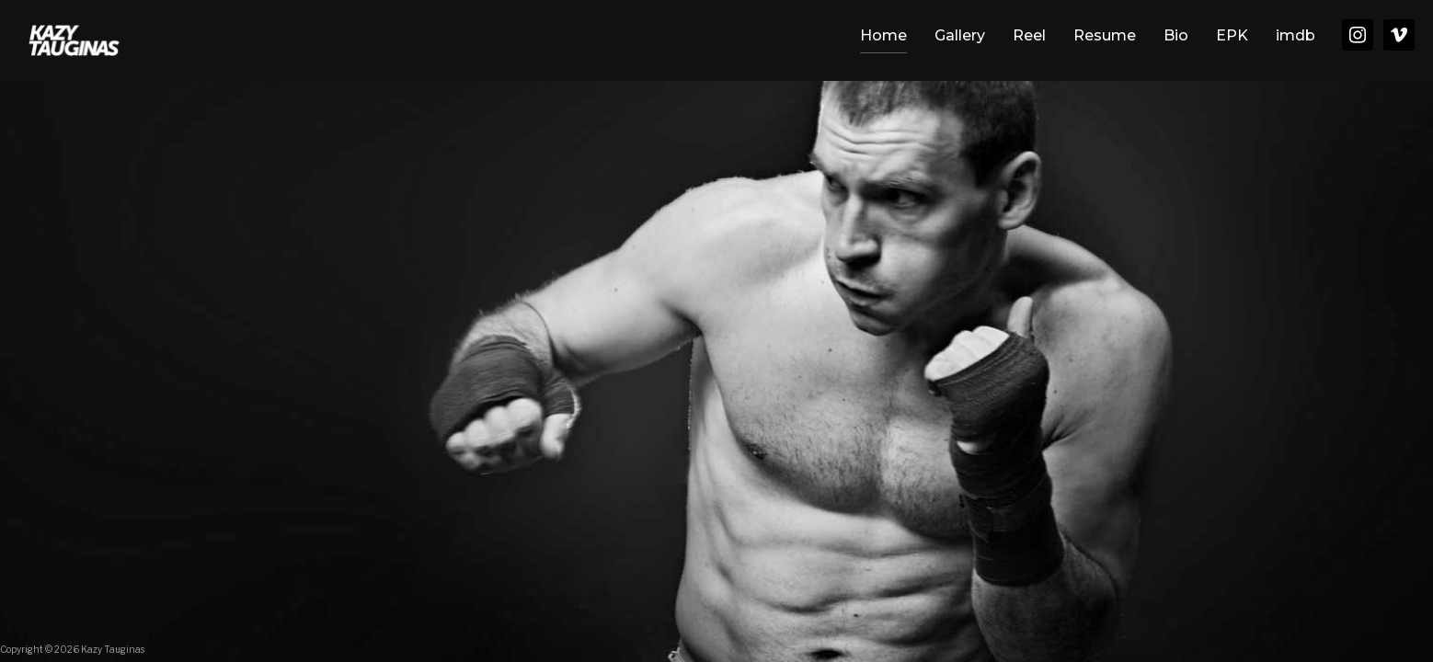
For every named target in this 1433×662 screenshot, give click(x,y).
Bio (1176, 35)
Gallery (959, 35)
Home (883, 35)
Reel (1029, 35)
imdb (1295, 35)
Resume (1104, 35)
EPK (1232, 35)
